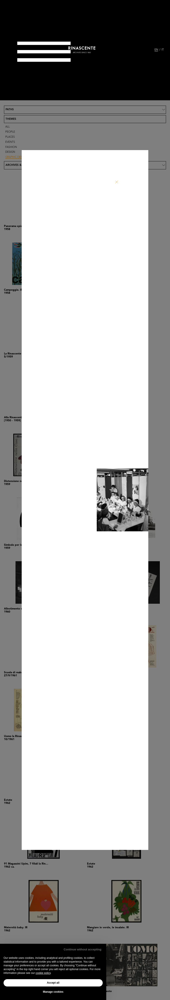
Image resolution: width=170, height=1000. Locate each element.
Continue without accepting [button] (82, 949)
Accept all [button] (53, 982)
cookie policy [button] (43, 973)
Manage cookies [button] (53, 991)
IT (163, 49)
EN (156, 49)
